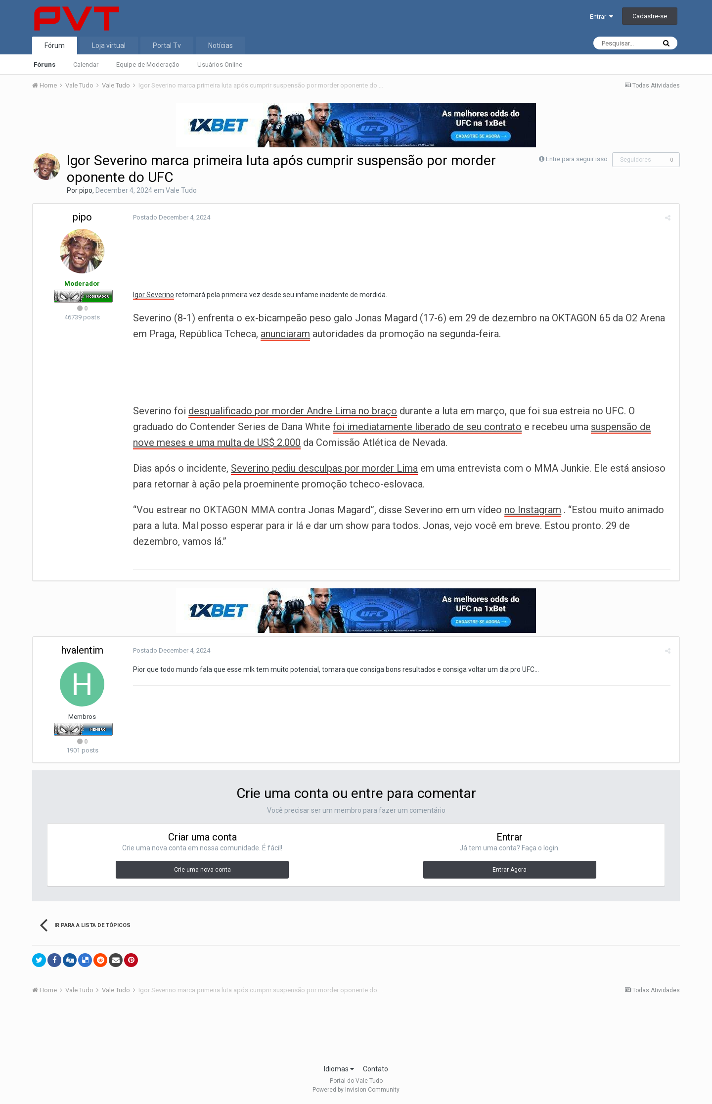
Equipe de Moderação (147, 64)
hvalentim (82, 650)
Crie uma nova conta (202, 869)
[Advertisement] (356, 1032)
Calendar (85, 64)
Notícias (220, 45)
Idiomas (339, 1069)
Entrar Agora (509, 869)
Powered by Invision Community (356, 1089)
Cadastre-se (649, 16)
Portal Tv (167, 45)
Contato (375, 1069)
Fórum (54, 45)
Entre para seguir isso (577, 159)
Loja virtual (109, 45)
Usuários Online (219, 64)
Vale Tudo (181, 190)
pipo (85, 190)
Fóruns (44, 64)
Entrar (601, 16)
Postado (170, 217)
